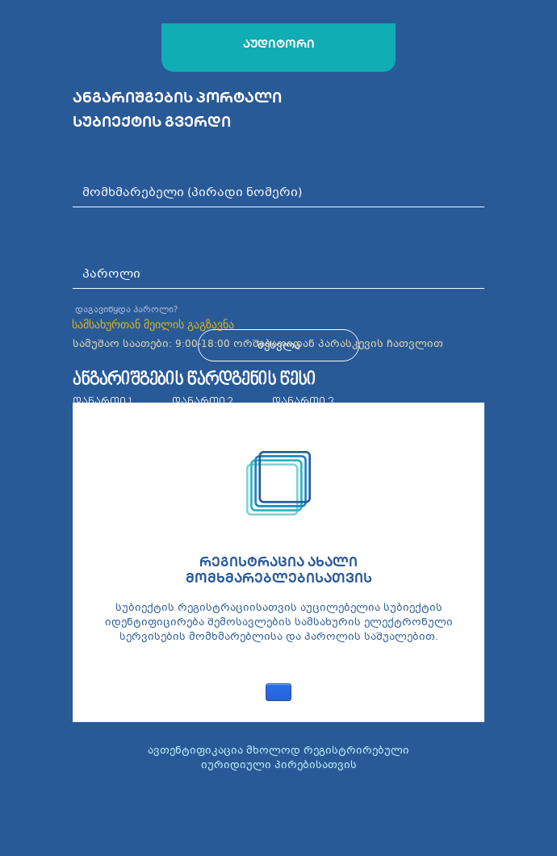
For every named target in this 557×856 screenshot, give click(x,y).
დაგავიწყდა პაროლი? (126, 310)
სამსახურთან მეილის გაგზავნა (153, 324)
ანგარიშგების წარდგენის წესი (194, 380)
